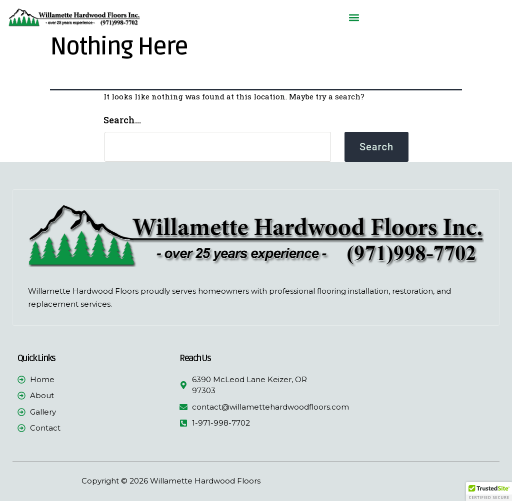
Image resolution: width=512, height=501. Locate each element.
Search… (122, 120)
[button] (354, 17)
